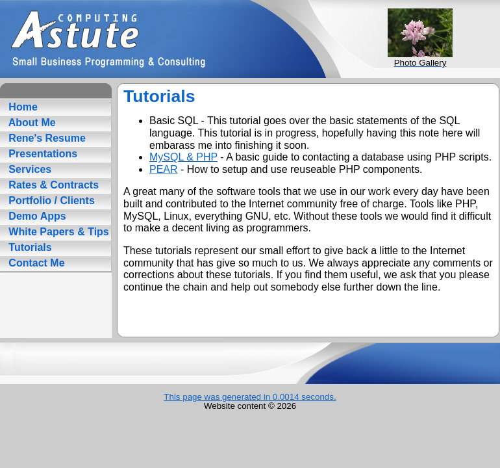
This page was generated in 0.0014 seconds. (250, 397)
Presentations (41, 153)
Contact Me (35, 262)
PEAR (163, 169)
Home (22, 106)
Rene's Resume (46, 138)
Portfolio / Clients (50, 200)
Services (28, 169)
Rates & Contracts (52, 184)
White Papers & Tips (57, 231)
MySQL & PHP (183, 156)
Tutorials (29, 247)
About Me (31, 122)
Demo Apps (36, 216)
